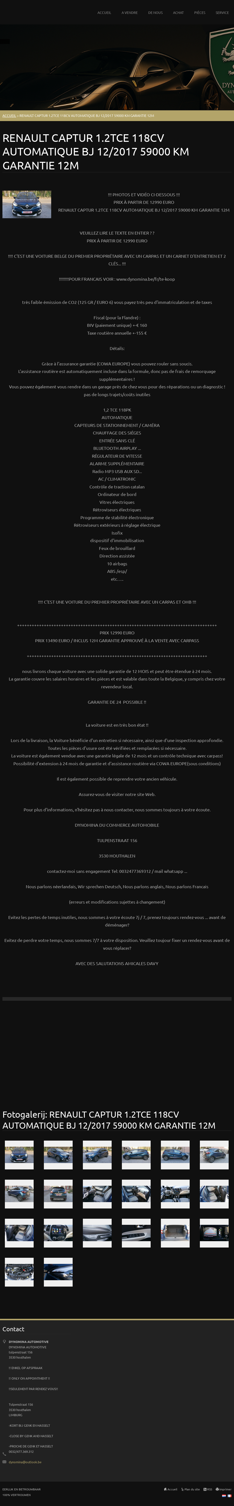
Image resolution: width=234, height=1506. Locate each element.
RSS (209, 1489)
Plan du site (192, 1489)
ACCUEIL (104, 12)
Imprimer (225, 1489)
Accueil (172, 1489)
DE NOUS (155, 12)
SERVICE (222, 12)
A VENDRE (130, 12)
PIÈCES (199, 12)
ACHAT (178, 12)
